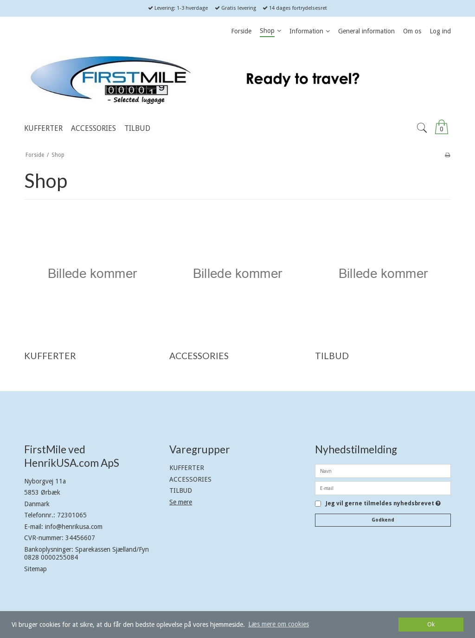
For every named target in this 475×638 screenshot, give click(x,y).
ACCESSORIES (190, 479)
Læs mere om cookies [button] (278, 624)
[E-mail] (383, 487)
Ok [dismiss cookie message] (431, 624)
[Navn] (383, 470)
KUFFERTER (186, 467)
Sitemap (35, 569)
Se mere (180, 502)
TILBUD (180, 490)
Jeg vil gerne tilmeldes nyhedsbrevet (383, 504)
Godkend (383, 520)
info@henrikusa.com (74, 526)
